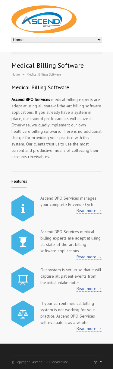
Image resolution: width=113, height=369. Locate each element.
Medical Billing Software (40, 87)
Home (15, 74)
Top (94, 362)
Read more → (89, 210)
